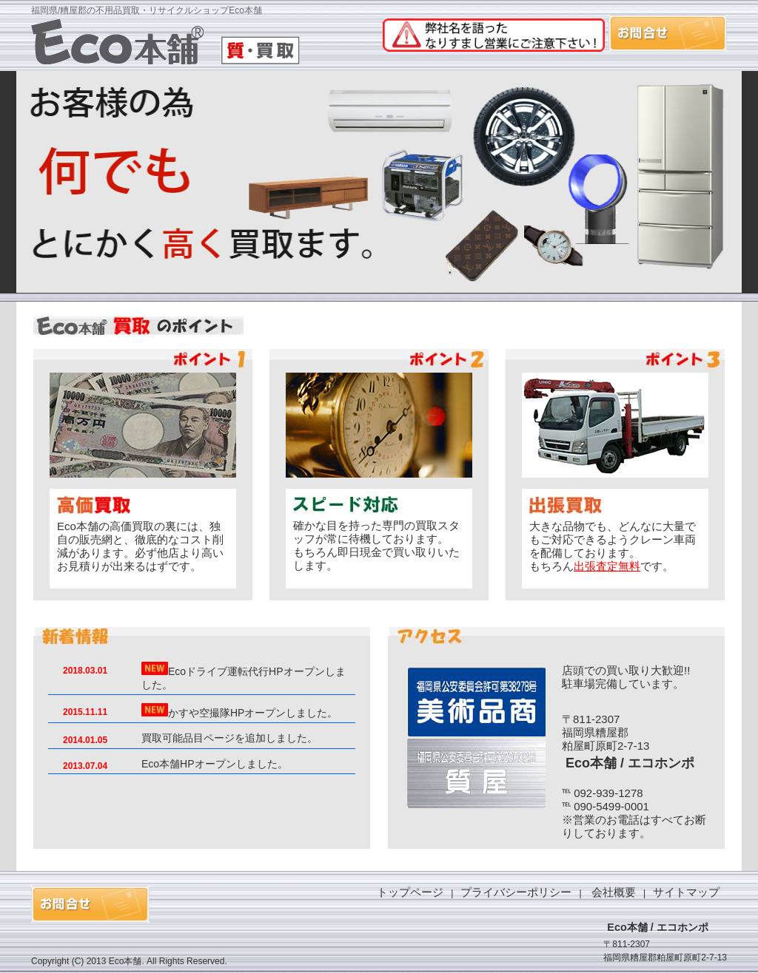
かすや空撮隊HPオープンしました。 (253, 713)
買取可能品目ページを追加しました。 (229, 738)
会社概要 (613, 892)
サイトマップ (686, 892)
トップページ (410, 892)
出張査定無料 (607, 566)
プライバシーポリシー (515, 892)
